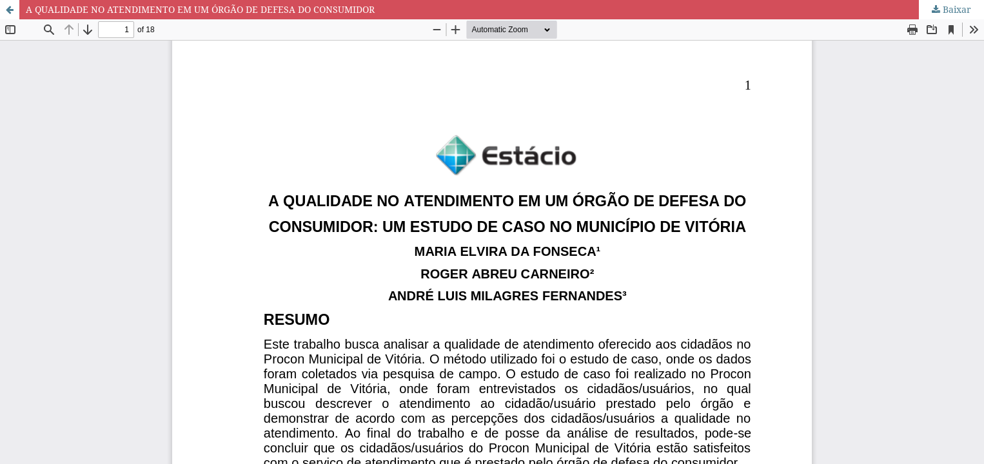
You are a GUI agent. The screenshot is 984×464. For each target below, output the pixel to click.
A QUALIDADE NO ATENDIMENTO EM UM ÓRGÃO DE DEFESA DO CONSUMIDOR (200, 9)
